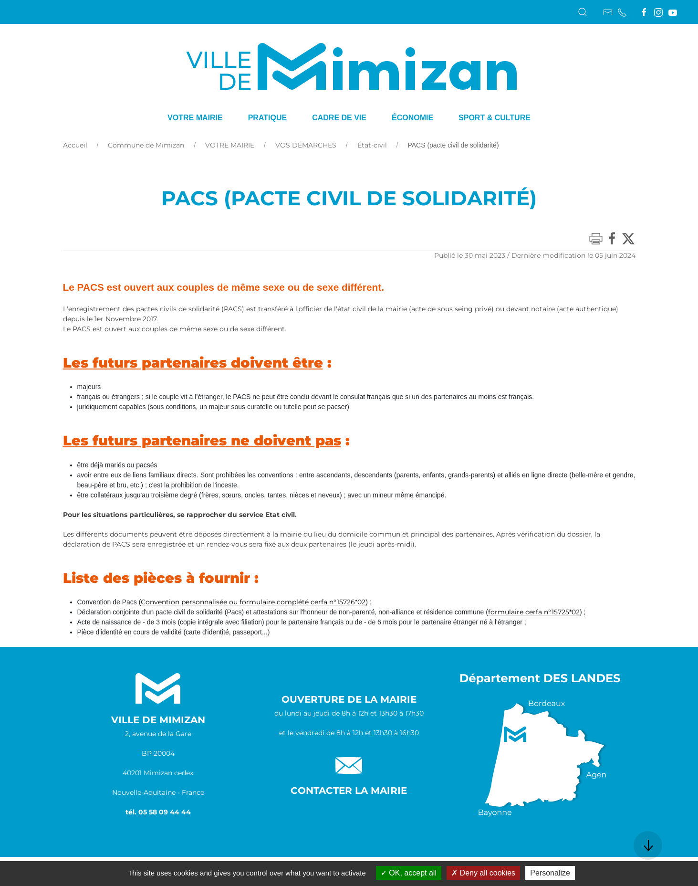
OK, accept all (409, 873)
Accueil (75, 145)
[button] (582, 12)
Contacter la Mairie (349, 790)
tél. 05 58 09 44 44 (158, 812)
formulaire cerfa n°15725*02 (534, 612)
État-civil (372, 145)
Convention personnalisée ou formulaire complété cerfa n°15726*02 (253, 602)
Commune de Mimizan (146, 145)
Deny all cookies (483, 873)
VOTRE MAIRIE (229, 145)
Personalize (550, 873)
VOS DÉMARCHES (305, 145)
